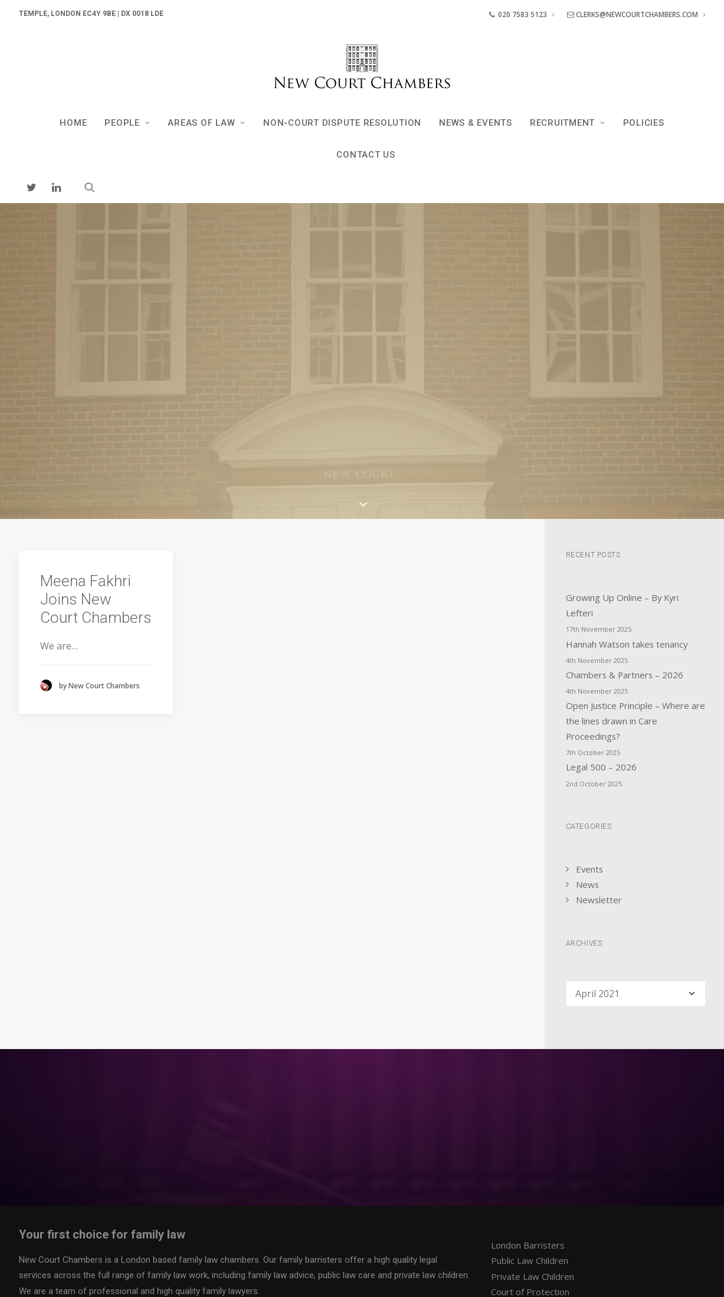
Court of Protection (530, 1153)
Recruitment (567, 122)
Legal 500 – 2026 (601, 629)
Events (589, 730)
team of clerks (201, 1193)
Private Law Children (532, 1138)
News (587, 746)
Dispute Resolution (529, 1184)
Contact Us (365, 154)
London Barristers (528, 1106)
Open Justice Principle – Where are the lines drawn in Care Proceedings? (635, 582)
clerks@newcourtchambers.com (636, 14)
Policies (643, 122)
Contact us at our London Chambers (247, 1209)
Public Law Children (529, 1122)
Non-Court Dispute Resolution (342, 122)
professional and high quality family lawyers (173, 1152)
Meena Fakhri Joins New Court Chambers (96, 460)
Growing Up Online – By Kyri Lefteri (622, 466)
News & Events (475, 122)
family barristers (310, 1121)
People (127, 122)
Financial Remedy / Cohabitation (555, 1168)
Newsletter (599, 761)
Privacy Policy (45, 1274)
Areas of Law (206, 122)
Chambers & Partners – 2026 (624, 536)
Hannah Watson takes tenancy (626, 505)
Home (73, 122)
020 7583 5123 (521, 14)
